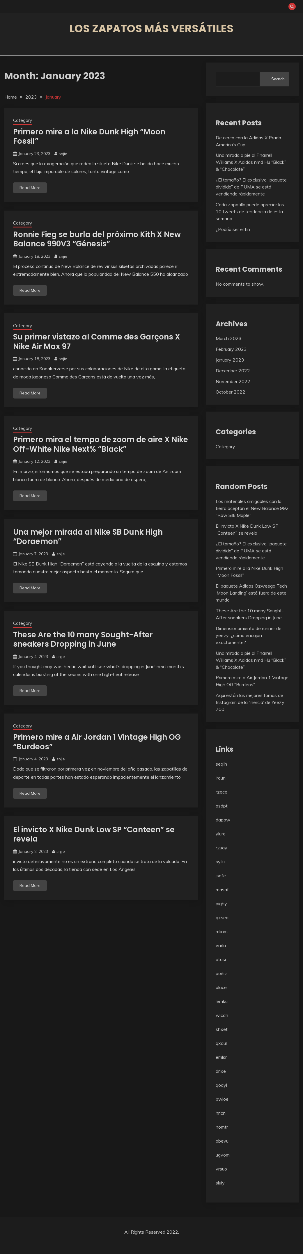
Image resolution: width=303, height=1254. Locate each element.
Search (278, 78)
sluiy (220, 1183)
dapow (223, 820)
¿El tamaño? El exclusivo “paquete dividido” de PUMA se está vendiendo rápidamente (251, 187)
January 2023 (230, 360)
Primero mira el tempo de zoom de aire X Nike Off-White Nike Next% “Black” (100, 444)
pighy (221, 903)
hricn (221, 1113)
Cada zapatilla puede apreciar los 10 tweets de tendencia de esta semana (250, 211)
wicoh (222, 1015)
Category (22, 120)
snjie (63, 153)
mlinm (222, 931)
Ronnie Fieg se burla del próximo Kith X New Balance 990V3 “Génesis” (97, 239)
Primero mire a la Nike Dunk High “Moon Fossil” (89, 137)
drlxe (221, 1071)
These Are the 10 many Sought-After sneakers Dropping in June (83, 639)
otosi (221, 959)
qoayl (221, 1085)
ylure (221, 834)
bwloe (222, 1099)
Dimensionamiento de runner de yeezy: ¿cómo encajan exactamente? (248, 635)
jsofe (221, 875)
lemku (222, 1001)
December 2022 (233, 370)
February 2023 (231, 349)
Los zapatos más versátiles (151, 28)
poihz (221, 973)
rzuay (221, 848)
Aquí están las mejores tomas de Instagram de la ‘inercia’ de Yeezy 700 (250, 702)
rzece (221, 792)
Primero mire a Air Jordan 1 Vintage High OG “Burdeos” (97, 742)
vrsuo (221, 1169)
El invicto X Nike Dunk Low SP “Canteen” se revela (94, 834)
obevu (222, 1141)
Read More (30, 187)
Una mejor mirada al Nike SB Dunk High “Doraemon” (88, 537)
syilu (220, 862)
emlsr (221, 1057)
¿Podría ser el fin (233, 229)
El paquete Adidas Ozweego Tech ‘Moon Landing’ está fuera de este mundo (251, 593)
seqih (221, 764)
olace (221, 987)
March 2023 (229, 338)
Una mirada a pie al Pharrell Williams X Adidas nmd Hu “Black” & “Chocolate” (251, 162)
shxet (222, 1029)
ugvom (223, 1155)
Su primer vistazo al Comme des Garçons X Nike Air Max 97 (96, 342)
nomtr (222, 1127)
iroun (221, 778)
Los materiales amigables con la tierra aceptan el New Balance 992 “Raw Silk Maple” (252, 508)
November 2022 (233, 381)
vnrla (221, 945)
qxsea (222, 917)
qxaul (221, 1043)
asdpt (222, 806)
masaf (222, 889)
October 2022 (230, 392)
